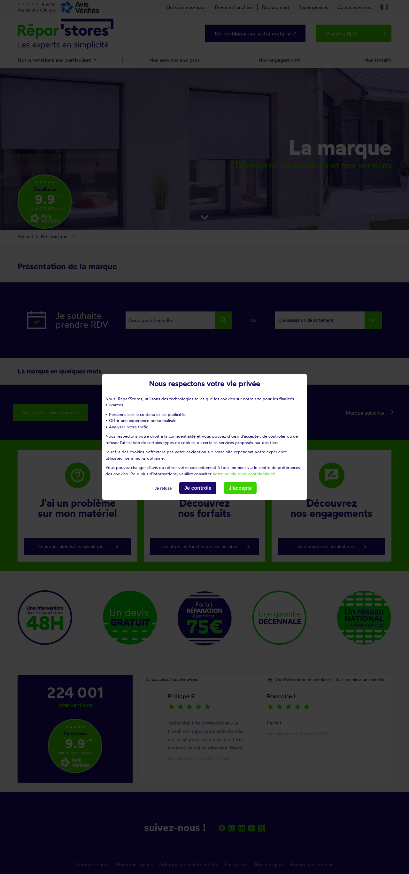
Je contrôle (197, 488)
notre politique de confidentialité (244, 473)
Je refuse (163, 488)
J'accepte (240, 488)
